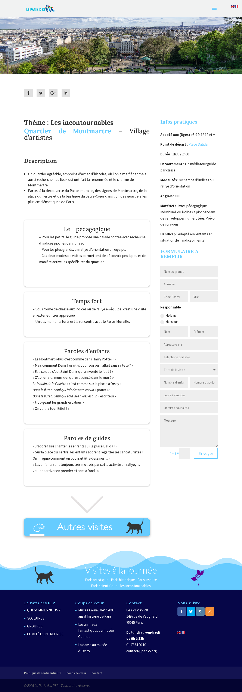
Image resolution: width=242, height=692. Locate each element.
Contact (96, 673)
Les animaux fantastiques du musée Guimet (96, 630)
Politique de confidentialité (42, 673)
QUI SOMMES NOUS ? (43, 610)
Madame (168, 315)
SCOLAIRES (35, 618)
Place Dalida (198, 144)
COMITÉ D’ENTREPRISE (45, 634)
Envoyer (206, 453)
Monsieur (169, 322)
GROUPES (35, 626)
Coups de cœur (76, 673)
